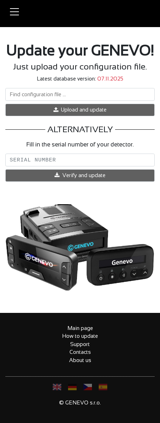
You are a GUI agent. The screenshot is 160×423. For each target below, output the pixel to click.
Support (80, 344)
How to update (80, 336)
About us (80, 360)
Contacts (80, 352)
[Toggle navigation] (14, 12)
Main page (80, 328)
